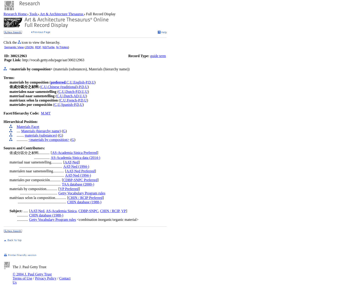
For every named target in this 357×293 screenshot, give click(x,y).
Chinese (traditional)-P (64, 87)
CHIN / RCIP (110, 211)
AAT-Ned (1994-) (76, 166)
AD (76, 96)
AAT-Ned (71, 162)
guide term (158, 56)
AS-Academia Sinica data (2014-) (75, 158)
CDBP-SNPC (88, 211)
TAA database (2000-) (78, 184)
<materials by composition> (48, 140)
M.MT (46, 113)
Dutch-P (71, 92)
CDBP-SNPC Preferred (80, 180)
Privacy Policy (45, 278)
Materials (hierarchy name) (41, 131)
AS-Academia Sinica (61, 211)
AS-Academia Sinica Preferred (74, 153)
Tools (33, 14)
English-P (80, 82)
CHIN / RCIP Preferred (86, 198)
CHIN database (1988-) (84, 202)
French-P (73, 100)
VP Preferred (69, 189)
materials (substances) (41, 135)
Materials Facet (28, 127)
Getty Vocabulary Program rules (82, 193)
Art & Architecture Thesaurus (61, 14)
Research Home (16, 14)
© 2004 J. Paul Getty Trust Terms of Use (32, 276)
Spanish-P (68, 105)
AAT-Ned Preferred (80, 171)
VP (123, 211)
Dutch (68, 96)
